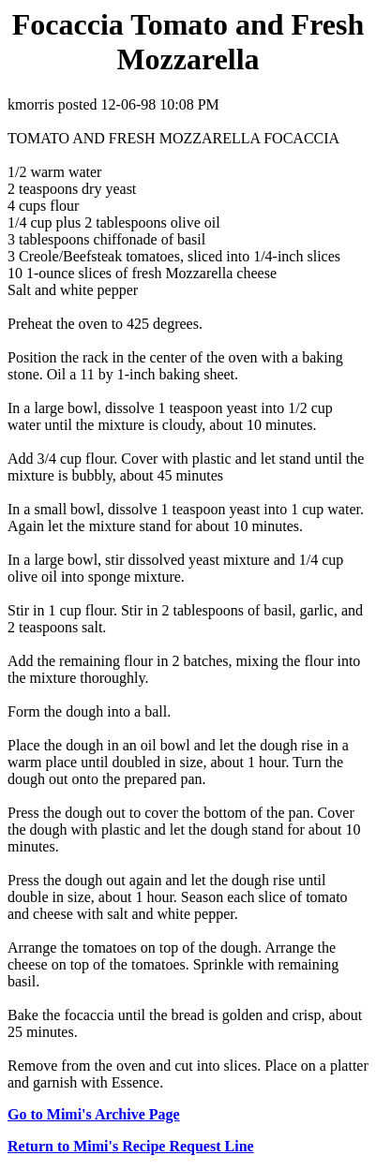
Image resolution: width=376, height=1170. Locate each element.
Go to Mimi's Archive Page (94, 1114)
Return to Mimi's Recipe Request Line (131, 1146)
